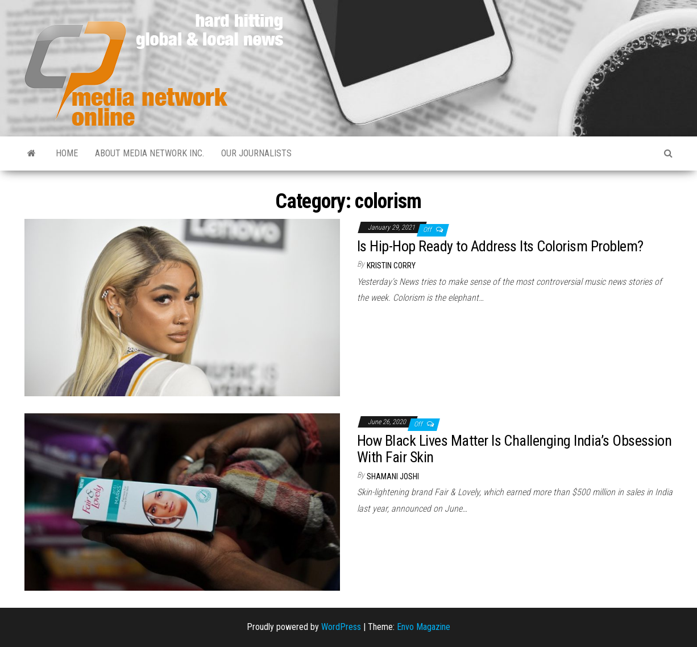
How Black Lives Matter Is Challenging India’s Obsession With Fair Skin (514, 449)
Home (67, 153)
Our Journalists (256, 153)
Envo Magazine (423, 626)
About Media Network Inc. (149, 153)
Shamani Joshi (393, 476)
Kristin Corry (391, 265)
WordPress (341, 626)
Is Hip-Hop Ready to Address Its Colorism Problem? (500, 246)
